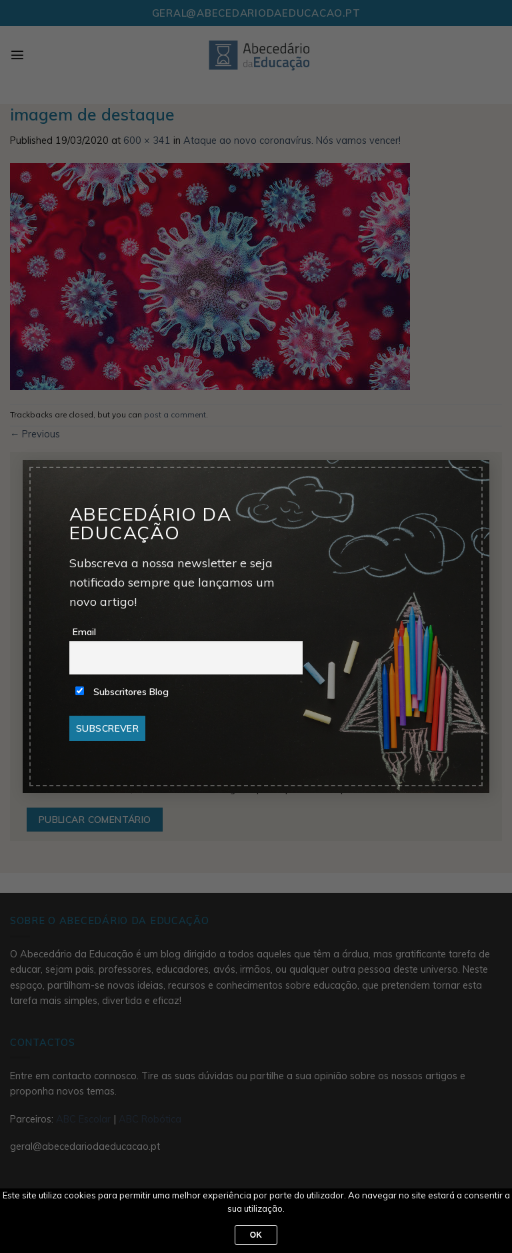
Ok (256, 1235)
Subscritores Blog (122, 692)
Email (84, 632)
